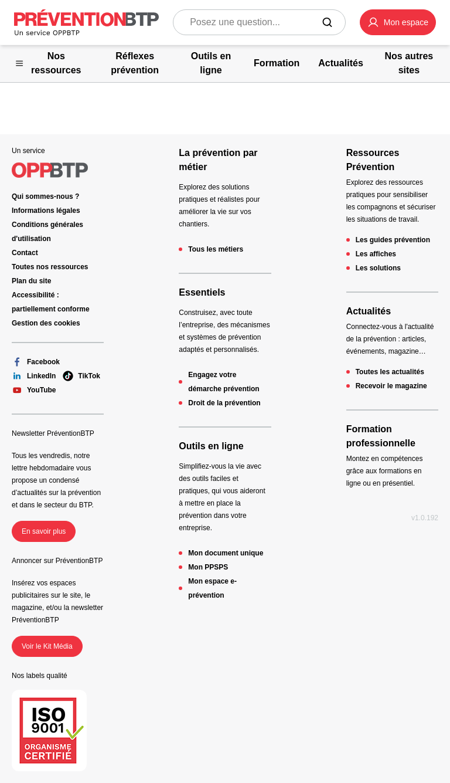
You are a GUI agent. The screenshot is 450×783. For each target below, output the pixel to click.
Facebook (36, 362)
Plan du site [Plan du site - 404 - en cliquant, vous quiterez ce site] (31, 281)
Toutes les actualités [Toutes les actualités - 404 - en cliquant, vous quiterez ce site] (390, 372)
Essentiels (202, 292)
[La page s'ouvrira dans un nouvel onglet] (398, 22)
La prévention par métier (218, 160)
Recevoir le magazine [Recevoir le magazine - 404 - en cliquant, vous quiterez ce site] (391, 386)
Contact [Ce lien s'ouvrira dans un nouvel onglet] (25, 253)
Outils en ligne (211, 446)
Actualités (368, 311)
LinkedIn (34, 376)
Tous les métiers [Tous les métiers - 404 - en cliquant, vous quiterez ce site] (215, 249)
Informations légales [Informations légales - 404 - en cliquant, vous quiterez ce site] (46, 210)
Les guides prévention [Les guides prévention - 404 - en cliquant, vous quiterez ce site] (393, 240)
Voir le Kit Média (47, 646)
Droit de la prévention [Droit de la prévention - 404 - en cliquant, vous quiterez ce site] (224, 403)
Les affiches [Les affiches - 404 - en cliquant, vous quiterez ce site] (376, 254)
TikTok (81, 376)
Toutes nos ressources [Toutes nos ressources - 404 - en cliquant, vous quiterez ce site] (50, 267)
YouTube (34, 390)
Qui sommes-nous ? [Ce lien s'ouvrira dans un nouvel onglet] (45, 196)
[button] (398, 22)
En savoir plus (44, 531)
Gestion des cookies (46, 323)
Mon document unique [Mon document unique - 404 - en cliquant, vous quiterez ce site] (225, 553)
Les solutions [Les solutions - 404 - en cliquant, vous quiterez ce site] (378, 268)
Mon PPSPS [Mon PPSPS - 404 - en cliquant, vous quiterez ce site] (208, 567)
